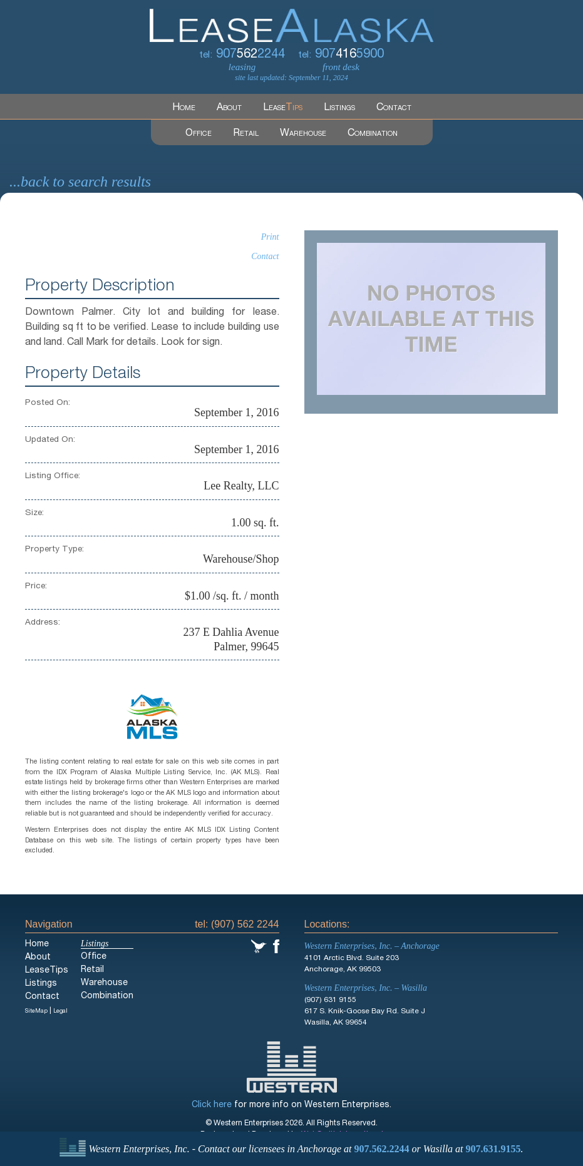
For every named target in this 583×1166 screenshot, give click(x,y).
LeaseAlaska (291, 21)
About (229, 108)
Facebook (276, 946)
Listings (339, 108)
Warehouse (303, 134)
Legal (60, 1012)
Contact (393, 108)
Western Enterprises (292, 1067)
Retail (246, 134)
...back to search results (80, 181)
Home (183, 108)
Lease (282, 108)
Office (198, 134)
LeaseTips (46, 970)
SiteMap (36, 1012)
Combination (373, 134)
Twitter (259, 946)
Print (270, 237)
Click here (212, 1105)
